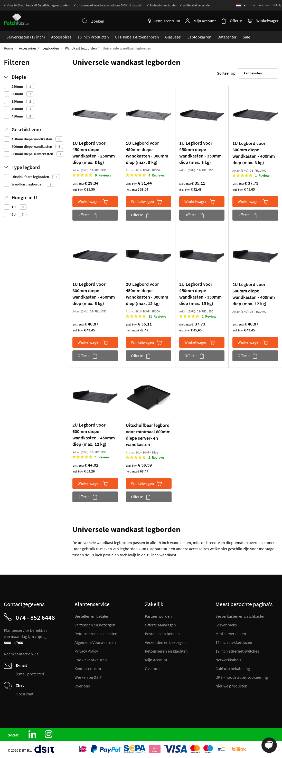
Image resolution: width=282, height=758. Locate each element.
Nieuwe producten (231, 685)
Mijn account (205, 20)
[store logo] (18, 18)
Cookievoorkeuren (90, 659)
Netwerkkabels (228, 659)
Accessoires (27, 48)
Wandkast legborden (81, 48)
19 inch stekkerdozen (233, 642)
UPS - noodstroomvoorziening (241, 677)
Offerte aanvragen (160, 624)
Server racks (226, 624)
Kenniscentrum (164, 20)
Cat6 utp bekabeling (232, 668)
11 (157, 316)
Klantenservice (260, 5)
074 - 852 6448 (35, 617)
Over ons (82, 685)
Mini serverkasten (230, 633)
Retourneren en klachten (95, 633)
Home (8, 48)
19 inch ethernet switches (237, 651)
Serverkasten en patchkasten (240, 616)
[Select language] (241, 5)
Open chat (24, 693)
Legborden (50, 48)
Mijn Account (156, 659)
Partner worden (158, 616)
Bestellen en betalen (91, 616)
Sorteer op (226, 73)
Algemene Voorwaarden (95, 642)
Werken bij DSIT (88, 677)
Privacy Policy (86, 651)
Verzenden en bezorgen (94, 624)
